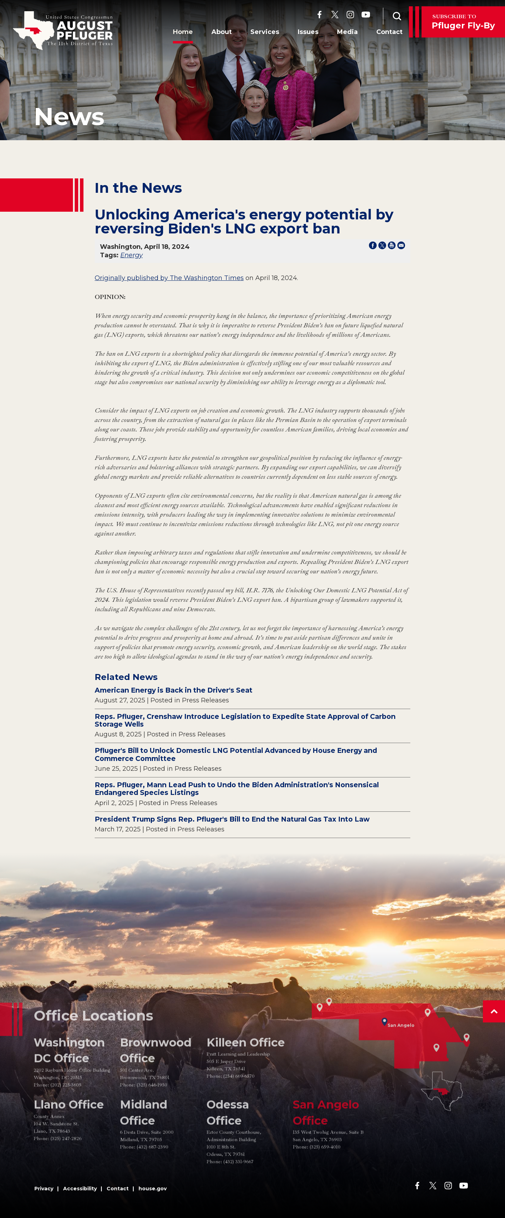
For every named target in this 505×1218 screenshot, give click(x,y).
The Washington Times (207, 278)
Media (343, 32)
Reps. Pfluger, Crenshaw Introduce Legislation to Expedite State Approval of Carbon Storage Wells (245, 720)
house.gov (153, 1188)
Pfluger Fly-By (463, 21)
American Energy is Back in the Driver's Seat (173, 690)
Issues (304, 32)
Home (179, 32)
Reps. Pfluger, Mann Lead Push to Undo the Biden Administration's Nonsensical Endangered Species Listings (237, 789)
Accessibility (80, 1188)
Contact (385, 32)
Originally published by (132, 278)
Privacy (43, 1188)
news (69, 116)
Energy (131, 255)
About (218, 32)
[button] (494, 1011)
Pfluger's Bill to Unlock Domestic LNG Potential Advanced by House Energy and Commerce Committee (236, 754)
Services (261, 32)
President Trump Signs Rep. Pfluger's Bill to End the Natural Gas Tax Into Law (232, 819)
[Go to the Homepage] (63, 30)
